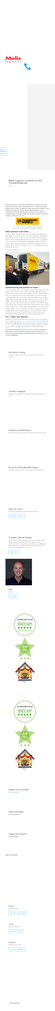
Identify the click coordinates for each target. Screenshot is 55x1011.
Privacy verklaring (27, 980)
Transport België (13, 861)
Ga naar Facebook (16, 949)
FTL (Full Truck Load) (14, 886)
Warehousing (43, 19)
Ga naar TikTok (16, 931)
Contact (45, 30)
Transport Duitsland (14, 867)
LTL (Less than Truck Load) (17, 892)
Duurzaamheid (15, 1003)
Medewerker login (27, 984)
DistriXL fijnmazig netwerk (17, 873)
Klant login (44, 38)
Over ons (44, 22)
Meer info (13, 552)
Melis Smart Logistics (15, 898)
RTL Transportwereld (18, 226)
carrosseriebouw (40, 299)
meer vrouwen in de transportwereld (32, 321)
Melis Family (43, 26)
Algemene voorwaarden (27, 976)
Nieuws (10, 185)
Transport (44, 15)
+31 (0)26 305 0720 (13, 836)
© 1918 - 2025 (27, 969)
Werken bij (44, 34)
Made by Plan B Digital (27, 988)
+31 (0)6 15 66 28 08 (14, 814)
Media (27, 972)
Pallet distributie (13, 879)
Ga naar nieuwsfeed (17, 913)
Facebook (26, 236)
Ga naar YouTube (16, 516)
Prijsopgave (43, 42)
